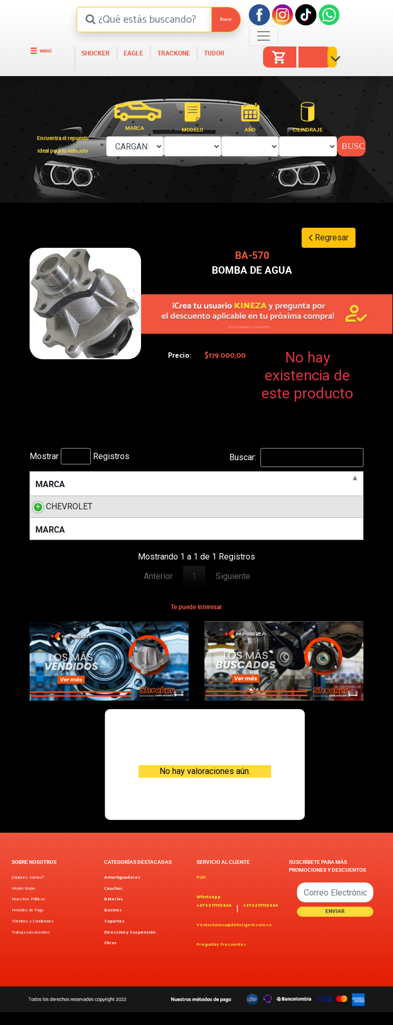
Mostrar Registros (79, 456)
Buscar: (296, 457)
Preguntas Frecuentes (221, 957)
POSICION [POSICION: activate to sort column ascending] (330, 484)
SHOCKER (95, 53)
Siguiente (233, 589)
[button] (335, 62)
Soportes (114, 934)
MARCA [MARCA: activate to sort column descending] (50, 484)
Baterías (113, 912)
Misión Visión (23, 901)
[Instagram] (282, 14)
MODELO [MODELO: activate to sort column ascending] (120, 484)
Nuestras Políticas (28, 912)
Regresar (328, 237)
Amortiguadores (122, 890)
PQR (200, 890)
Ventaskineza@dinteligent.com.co (234, 938)
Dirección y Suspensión (129, 945)
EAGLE (132, 53)
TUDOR (213, 53)
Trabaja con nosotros (31, 945)
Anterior (158, 589)
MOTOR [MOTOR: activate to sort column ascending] (182, 484)
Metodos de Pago (27, 923)
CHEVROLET (69, 506)
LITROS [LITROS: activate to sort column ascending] (231, 484)
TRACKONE (173, 53)
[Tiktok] (305, 14)
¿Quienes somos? (28, 890)
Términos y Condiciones (33, 934)
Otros (110, 956)
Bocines (113, 923)
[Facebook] (259, 14)
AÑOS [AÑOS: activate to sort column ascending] (276, 484)
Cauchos (113, 901)
